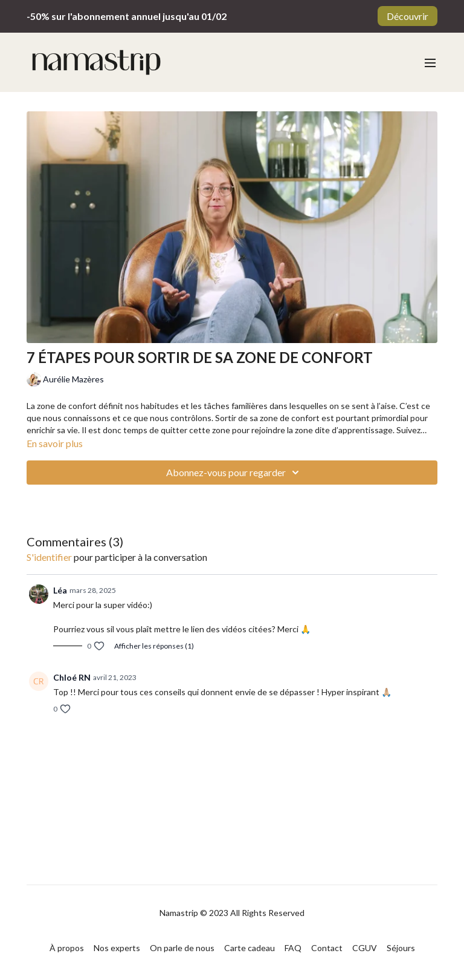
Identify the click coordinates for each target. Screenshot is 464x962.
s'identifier (49, 557)
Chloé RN (72, 677)
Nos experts (117, 948)
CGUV (364, 948)
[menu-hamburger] (430, 62)
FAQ (293, 948)
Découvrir (407, 16)
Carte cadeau (249, 948)
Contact (327, 948)
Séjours (401, 948)
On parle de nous (182, 948)
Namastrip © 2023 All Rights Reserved (232, 913)
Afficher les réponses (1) (154, 645)
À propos (67, 948)
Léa (60, 590)
